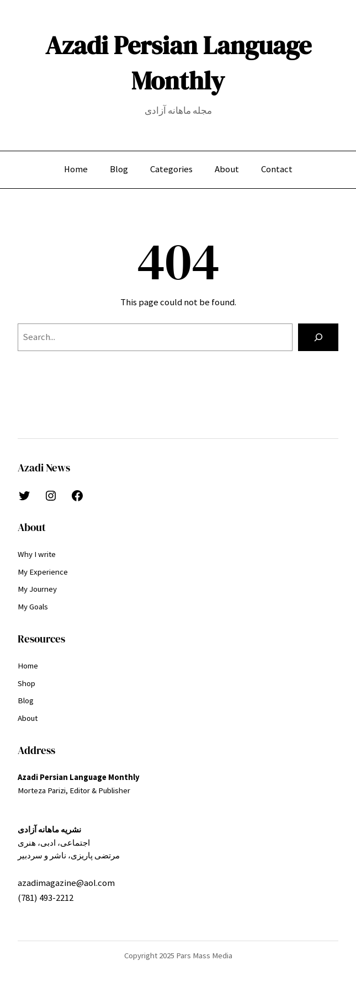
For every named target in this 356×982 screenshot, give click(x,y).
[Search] (318, 337)
